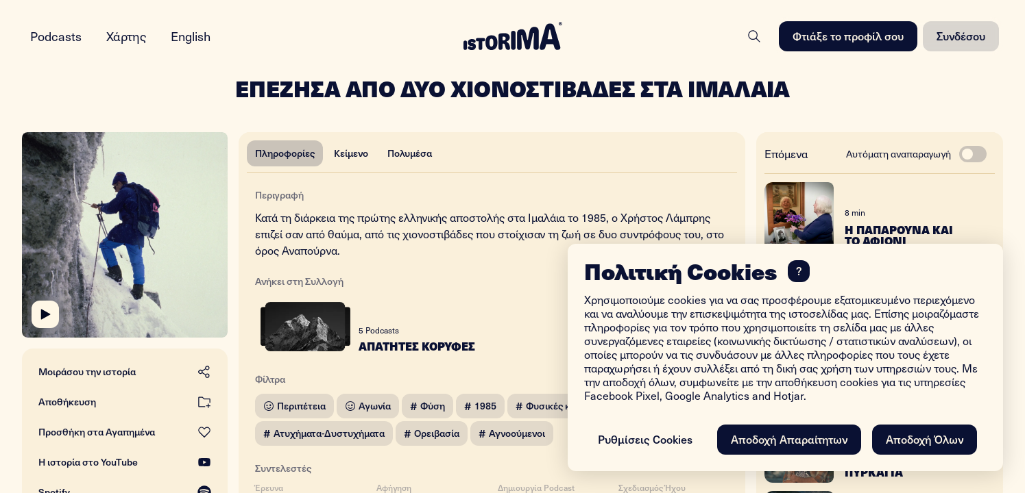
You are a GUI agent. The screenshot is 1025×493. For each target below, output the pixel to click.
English (190, 36)
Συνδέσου (961, 35)
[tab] (285, 153)
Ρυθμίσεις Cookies (645, 438)
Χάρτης (126, 36)
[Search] (754, 36)
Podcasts (56, 36)
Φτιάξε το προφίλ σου (848, 35)
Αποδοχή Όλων (924, 438)
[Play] (45, 314)
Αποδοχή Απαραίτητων (789, 438)
